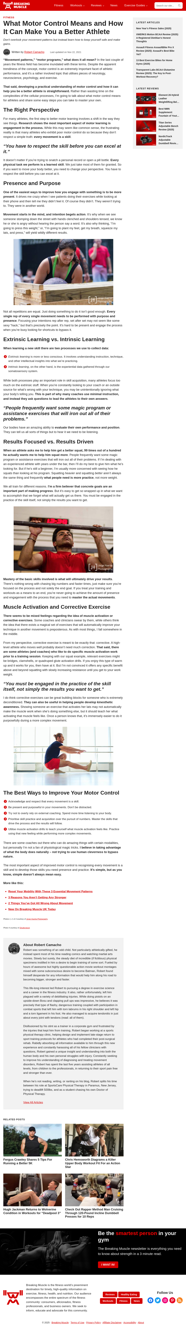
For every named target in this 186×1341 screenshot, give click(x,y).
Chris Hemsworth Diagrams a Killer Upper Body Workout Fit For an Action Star (92, 1163)
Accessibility (129, 1322)
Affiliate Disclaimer (112, 1322)
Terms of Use (77, 1322)
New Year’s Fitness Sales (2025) (153, 28)
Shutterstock (25, 928)
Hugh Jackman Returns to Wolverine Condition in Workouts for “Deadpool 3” (32, 1211)
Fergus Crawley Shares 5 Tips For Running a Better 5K (27, 1161)
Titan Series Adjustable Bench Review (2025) (168, 126)
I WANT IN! (108, 1264)
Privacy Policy (93, 1322)
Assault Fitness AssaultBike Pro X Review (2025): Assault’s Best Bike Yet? (155, 51)
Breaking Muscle (60, 1322)
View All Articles (33, 1102)
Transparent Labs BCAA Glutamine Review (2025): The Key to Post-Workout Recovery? (155, 73)
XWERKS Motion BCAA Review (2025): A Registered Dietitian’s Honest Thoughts (157, 38)
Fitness (8, 17)
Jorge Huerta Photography (36, 919)
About (141, 1322)
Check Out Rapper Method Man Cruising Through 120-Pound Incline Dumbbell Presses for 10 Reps (94, 1213)
